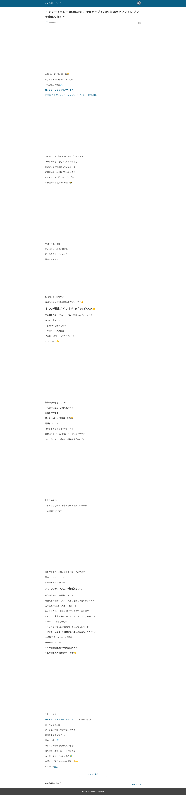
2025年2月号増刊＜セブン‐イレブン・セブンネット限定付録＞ (71, 95)
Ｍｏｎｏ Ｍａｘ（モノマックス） (61, 90)
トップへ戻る (136, 784)
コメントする (93, 774)
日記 (55, 767)
